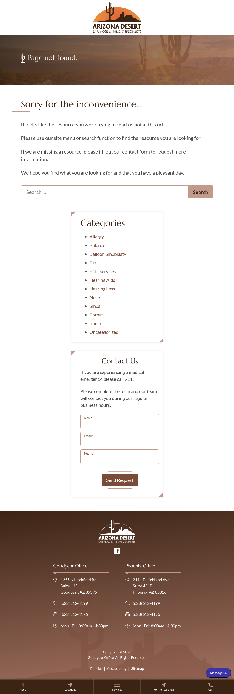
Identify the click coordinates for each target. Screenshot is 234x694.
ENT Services (103, 271)
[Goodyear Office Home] (117, 17)
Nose (95, 297)
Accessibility (117, 668)
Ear (93, 262)
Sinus (95, 306)
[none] (23, 686)
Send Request (119, 480)
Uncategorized (104, 332)
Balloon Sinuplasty (108, 254)
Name (88, 418)
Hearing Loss (102, 288)
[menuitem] (23, 686)
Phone (89, 453)
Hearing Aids (102, 280)
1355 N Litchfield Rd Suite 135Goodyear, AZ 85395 (75, 586)
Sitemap (137, 668)
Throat (96, 314)
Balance (97, 245)
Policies (96, 668)
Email (88, 436)
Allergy (97, 236)
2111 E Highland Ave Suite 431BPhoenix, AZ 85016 (147, 586)
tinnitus (97, 323)
